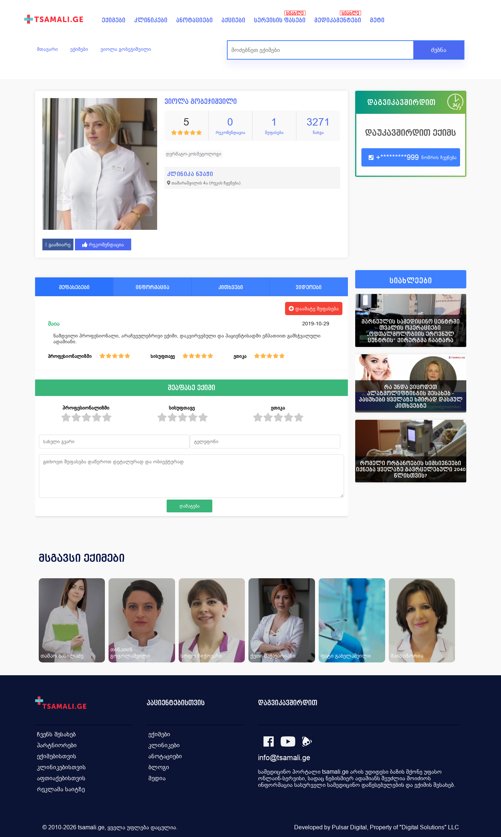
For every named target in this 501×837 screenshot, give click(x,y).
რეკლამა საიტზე (61, 789)
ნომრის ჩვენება (438, 157)
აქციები (233, 20)
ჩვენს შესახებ (56, 734)
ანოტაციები (194, 20)
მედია (157, 778)
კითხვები (230, 287)
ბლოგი (158, 767)
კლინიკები (150, 20)
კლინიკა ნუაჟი (190, 174)
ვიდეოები (309, 287)
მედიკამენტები (337, 20)
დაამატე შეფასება (314, 308)
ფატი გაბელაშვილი (345, 656)
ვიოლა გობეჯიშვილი (125, 49)
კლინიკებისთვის (61, 767)
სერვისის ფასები (279, 20)
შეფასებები (74, 287)
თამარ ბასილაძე (62, 656)
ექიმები (113, 20)
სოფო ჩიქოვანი (201, 656)
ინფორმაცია (152, 287)
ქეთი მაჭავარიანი (273, 656)
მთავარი (47, 49)
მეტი (377, 20)
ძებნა (438, 49)
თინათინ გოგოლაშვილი (130, 652)
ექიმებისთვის (56, 756)
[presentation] (450, 567)
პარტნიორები (57, 745)
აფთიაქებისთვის (61, 778)
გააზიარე (58, 244)
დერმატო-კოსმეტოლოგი (193, 154)
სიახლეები (411, 281)
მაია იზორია (407, 656)
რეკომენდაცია (103, 244)
